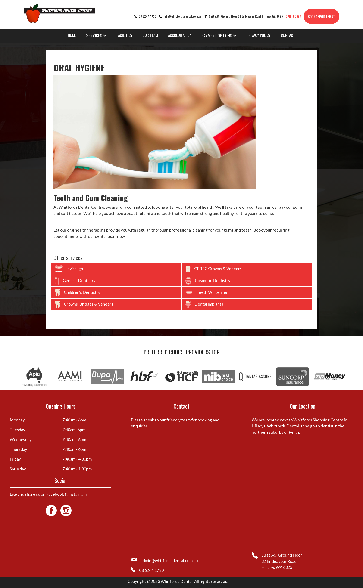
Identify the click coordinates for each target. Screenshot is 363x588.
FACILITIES (124, 35)
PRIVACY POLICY (259, 35)
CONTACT (288, 35)
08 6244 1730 (147, 16)
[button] (96, 35)
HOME (72, 35)
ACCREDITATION (180, 35)
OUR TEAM (150, 35)
